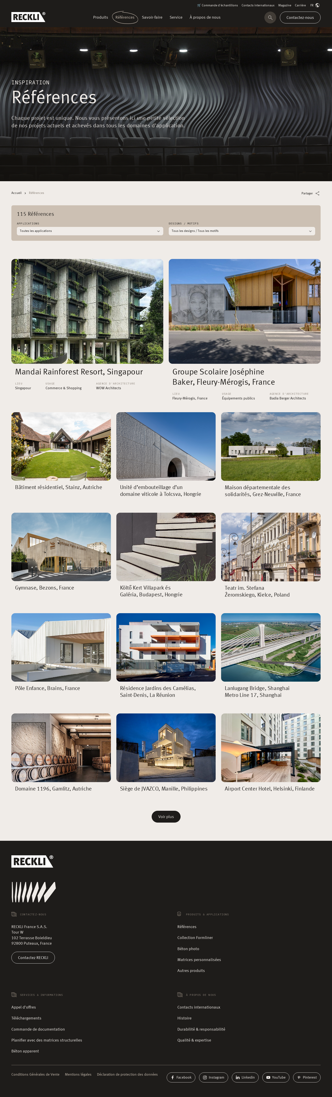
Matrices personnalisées (199, 960)
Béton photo (188, 949)
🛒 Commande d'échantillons (217, 5)
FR (315, 6)
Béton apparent (25, 1051)
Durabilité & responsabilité (201, 1029)
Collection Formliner (195, 938)
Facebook (181, 1077)
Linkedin (245, 1077)
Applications (28, 223)
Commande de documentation (38, 1029)
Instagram (213, 1077)
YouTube (275, 1077)
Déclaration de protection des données (127, 1075)
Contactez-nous (300, 17)
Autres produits (191, 971)
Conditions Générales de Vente (35, 1075)
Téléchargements (26, 1018)
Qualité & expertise (194, 1040)
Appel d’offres (23, 1007)
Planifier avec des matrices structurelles (46, 1040)
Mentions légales (78, 1075)
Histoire (184, 1018)
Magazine (284, 5)
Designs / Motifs (184, 223)
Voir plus (166, 817)
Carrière (300, 5)
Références (187, 927)
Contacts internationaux (258, 5)
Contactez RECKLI (33, 958)
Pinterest (307, 1077)
